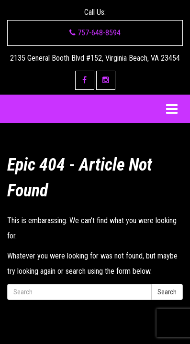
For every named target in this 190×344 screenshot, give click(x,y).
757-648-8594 (95, 32)
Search (167, 292)
